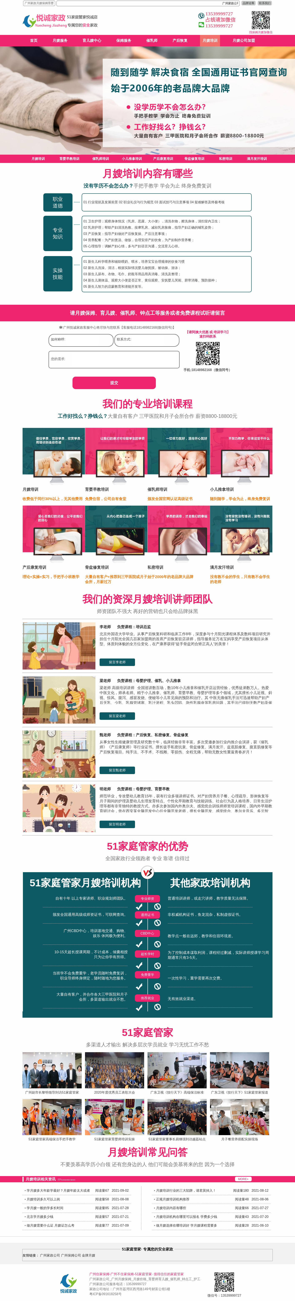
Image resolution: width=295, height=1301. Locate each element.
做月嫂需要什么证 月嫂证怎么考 (50, 1225)
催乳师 (152, 40)
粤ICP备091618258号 (105, 1294)
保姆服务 (123, 40)
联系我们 (265, 3)
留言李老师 (117, 662)
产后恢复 (180, 40)
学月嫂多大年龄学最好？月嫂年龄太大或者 (58, 1190)
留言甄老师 (117, 770)
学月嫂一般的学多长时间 (45, 1208)
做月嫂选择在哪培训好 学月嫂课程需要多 (186, 1225)
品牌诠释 (248, 3)
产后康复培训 (163, 158)
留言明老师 (117, 824)
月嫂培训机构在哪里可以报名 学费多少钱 (186, 1216)
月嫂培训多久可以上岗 (43, 1199)
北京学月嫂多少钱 (40, 1216)
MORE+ (243, 1179)
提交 (114, 383)
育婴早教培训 (69, 158)
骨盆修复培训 (194, 158)
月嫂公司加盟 (243, 40)
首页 (34, 40)
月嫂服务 (60, 40)
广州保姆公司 (71, 1255)
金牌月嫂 (88, 1255)
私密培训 (225, 158)
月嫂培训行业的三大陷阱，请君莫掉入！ (186, 1190)
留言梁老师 (117, 716)
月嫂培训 (210, 40)
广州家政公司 (50, 1255)
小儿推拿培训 (132, 158)
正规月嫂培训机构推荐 (172, 1199)
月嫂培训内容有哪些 (171, 1208)
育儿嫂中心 (91, 40)
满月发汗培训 (257, 158)
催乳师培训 (100, 158)
